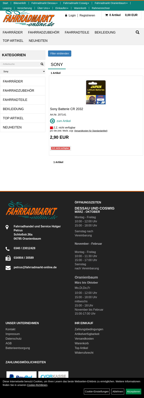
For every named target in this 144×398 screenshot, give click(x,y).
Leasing (7, 8)
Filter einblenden (59, 53)
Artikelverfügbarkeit (87, 333)
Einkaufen (61, 8)
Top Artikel (13, 41)
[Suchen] (137, 32)
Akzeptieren (133, 391)
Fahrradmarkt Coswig (76, 3)
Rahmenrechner (101, 8)
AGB (9, 343)
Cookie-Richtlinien (37, 385)
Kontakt (10, 329)
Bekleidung (105, 32)
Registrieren (87, 15)
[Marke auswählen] (22, 71)
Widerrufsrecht (84, 352)
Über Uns (43, 8)
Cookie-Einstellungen (97, 391)
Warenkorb (80, 8)
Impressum (13, 333)
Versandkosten (84, 338)
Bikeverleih (20, 3)
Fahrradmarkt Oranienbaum (111, 3)
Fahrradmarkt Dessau (45, 3)
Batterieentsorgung (18, 348)
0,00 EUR (121, 15)
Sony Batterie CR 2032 (66, 109)
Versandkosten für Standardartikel (90, 131)
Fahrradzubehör (43, 32)
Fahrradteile (77, 32)
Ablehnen (117, 391)
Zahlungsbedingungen (89, 329)
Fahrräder (13, 32)
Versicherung (24, 8)
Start (5, 3)
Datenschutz (14, 338)
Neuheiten (38, 41)
